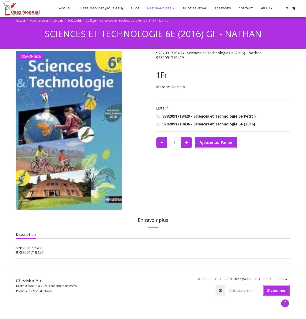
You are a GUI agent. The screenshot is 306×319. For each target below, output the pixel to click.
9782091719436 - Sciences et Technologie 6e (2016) (205, 124)
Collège (91, 20)
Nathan (178, 86)
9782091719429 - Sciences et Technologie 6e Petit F (206, 116)
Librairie (58, 20)
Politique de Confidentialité (34, 291)
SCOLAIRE (75, 20)
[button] (267, 8)
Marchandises (39, 20)
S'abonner (276, 290)
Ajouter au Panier (216, 142)
